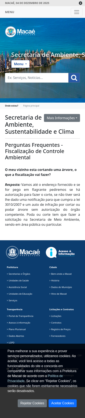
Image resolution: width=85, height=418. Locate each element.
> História (54, 280)
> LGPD (10, 342)
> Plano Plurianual (16, 329)
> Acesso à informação (18, 322)
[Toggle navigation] (76, 12)
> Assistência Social (17, 287)
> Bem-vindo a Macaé (60, 273)
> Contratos (55, 322)
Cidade (53, 267)
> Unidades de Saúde (18, 280)
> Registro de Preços (60, 329)
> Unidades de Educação (19, 293)
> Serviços (12, 300)
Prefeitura (12, 267)
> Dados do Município (60, 287)
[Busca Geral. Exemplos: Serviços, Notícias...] (37, 78)
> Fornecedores (57, 336)
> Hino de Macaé (58, 293)
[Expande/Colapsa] (80, 3)
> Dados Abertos (15, 336)
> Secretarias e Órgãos (18, 273)
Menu (19, 64)
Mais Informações (61, 118)
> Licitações (55, 316)
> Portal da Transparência (20, 316)
